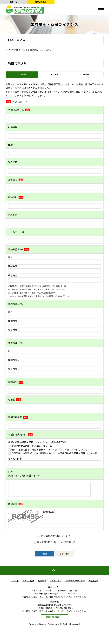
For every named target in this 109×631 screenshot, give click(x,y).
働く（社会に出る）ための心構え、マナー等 (34, 449)
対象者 (14, 399)
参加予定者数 (18, 417)
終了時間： (14, 275)
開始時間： (14, 266)
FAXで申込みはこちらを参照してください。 (30, 49)
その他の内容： (16, 458)
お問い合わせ (41, 2)
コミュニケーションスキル (76, 449)
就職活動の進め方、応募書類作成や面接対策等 (61, 453)
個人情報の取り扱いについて (56, 538)
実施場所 (15, 382)
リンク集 (15, 583)
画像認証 (15, 506)
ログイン (14, 2)
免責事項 (42, 583)
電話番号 (15, 197)
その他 (93, 453)
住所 (10, 144)
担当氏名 (15, 179)
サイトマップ (55, 583)
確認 (44, 556)
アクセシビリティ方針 (75, 583)
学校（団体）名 (19, 109)
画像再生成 (48, 514)
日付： (11, 257)
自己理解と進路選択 (21, 453)
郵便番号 (12, 127)
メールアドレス (16, 232)
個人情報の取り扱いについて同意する (56, 544)
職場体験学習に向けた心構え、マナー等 (31, 446)
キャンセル (64, 556)
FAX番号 (12, 214)
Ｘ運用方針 (93, 583)
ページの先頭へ (54, 573)
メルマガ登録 (28, 583)
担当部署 (12, 162)
